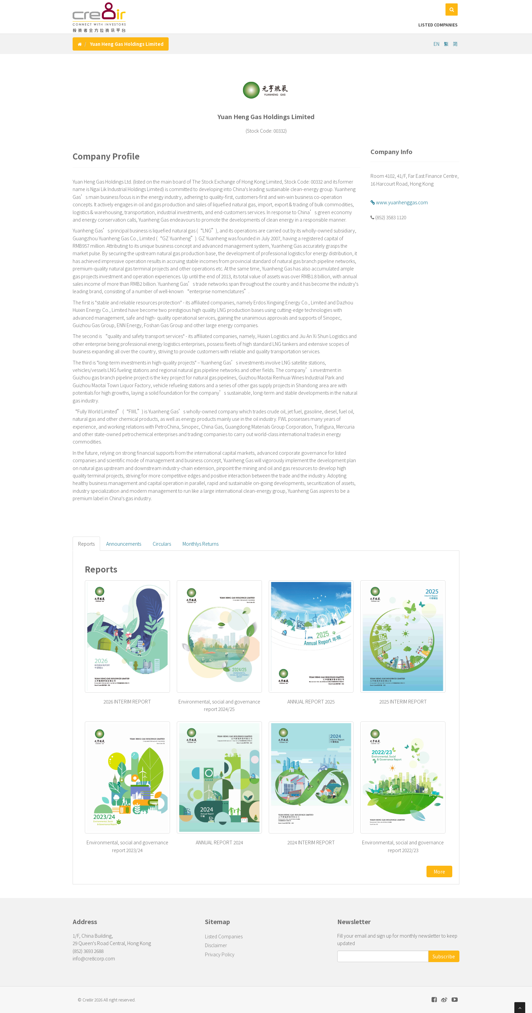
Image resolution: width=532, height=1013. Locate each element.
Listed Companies (438, 24)
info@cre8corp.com (94, 958)
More (439, 871)
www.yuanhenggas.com (399, 202)
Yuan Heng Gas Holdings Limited (127, 44)
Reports (86, 543)
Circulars (162, 543)
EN (437, 43)
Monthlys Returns (200, 543)
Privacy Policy (219, 954)
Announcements (123, 543)
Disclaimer (216, 945)
